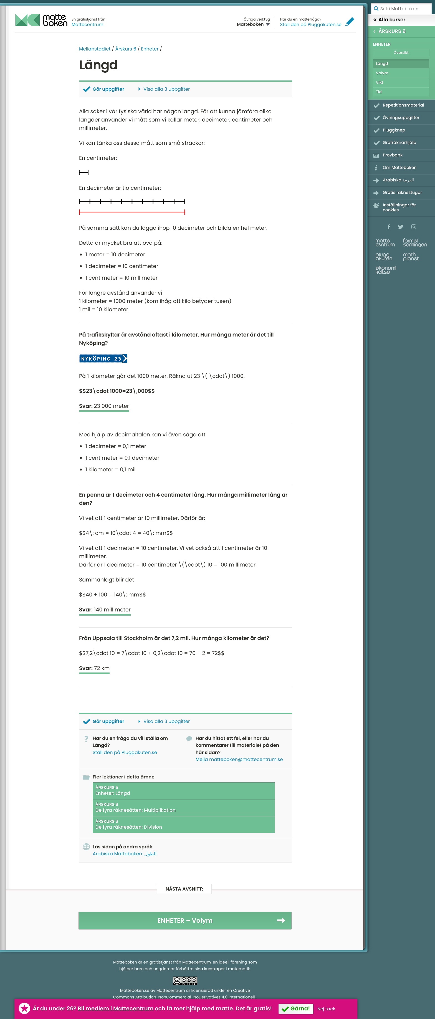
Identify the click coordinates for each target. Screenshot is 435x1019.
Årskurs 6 (125, 48)
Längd (382, 63)
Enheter (149, 48)
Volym (382, 73)
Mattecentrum (87, 24)
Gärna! (300, 1008)
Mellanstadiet (94, 48)
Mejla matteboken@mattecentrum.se (239, 759)
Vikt (379, 82)
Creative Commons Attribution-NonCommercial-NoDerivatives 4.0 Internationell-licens (185, 997)
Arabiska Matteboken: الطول (124, 853)
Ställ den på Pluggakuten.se (311, 24)
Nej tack (326, 1009)
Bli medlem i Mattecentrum (116, 1008)
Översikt (401, 52)
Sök (376, 8)
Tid (379, 92)
